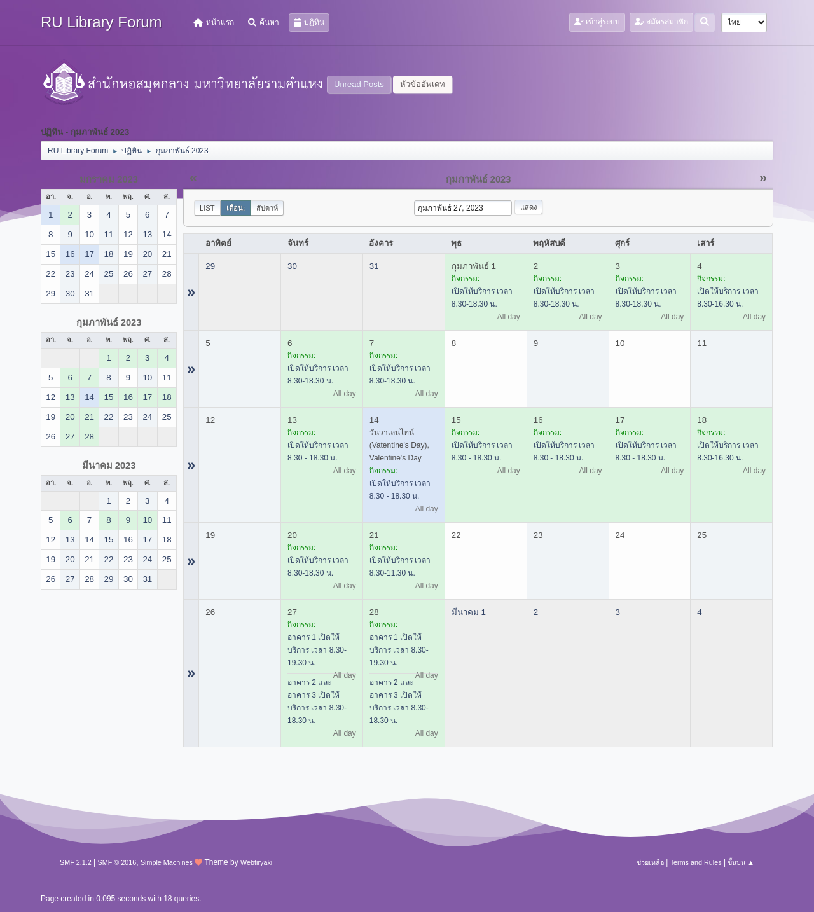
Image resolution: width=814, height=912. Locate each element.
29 (210, 266)
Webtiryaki (256, 862)
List (207, 208)
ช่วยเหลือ (650, 862)
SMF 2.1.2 (76, 862)
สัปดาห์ (267, 208)
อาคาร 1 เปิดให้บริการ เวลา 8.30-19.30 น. (317, 650)
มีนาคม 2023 (109, 465)
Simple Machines (167, 862)
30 (292, 266)
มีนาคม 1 (469, 612)
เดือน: (235, 208)
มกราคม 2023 (108, 179)
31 (374, 266)
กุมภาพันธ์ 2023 (109, 322)
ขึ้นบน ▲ (741, 862)
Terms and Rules (696, 862)
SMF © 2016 (117, 862)
